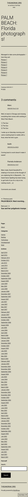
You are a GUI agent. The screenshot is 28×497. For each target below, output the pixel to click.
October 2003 (5, 397)
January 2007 (5, 315)
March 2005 (4, 359)
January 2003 (5, 421)
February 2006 (5, 338)
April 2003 (4, 413)
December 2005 (6, 343)
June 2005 (4, 353)
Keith (4, 89)
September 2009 (6, 278)
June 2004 (4, 379)
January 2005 (5, 364)
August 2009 (5, 281)
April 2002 (4, 444)
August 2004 (5, 374)
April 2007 (4, 309)
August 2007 (5, 299)
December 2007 (6, 294)
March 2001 (4, 457)
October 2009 (5, 276)
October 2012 (5, 260)
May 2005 (4, 356)
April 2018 (4, 252)
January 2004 (5, 390)
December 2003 (6, 392)
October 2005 (5, 346)
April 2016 (4, 255)
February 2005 (5, 361)
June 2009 (4, 284)
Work (2, 245)
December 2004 (6, 366)
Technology (4, 240)
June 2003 (4, 408)
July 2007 (4, 302)
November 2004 (6, 369)
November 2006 (6, 317)
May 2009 (4, 286)
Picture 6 (4, 73)
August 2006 (5, 325)
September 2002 (6, 431)
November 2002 (6, 426)
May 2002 (4, 441)
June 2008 (4, 289)
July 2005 (4, 351)
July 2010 (4, 263)
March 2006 (4, 335)
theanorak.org (14, 3)
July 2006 (4, 328)
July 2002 (4, 436)
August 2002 (5, 434)
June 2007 (4, 304)
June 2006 (4, 330)
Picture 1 (4, 60)
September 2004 (6, 372)
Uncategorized (5, 242)
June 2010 (4, 265)
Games (3, 235)
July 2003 (4, 405)
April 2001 (4, 454)
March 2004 (4, 387)
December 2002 (6, 423)
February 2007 (5, 312)
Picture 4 (4, 67)
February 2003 (5, 418)
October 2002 (5, 428)
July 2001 (4, 452)
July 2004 (4, 377)
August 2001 (5, 449)
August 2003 (5, 403)
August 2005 (5, 348)
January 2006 (5, 340)
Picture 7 (4, 75)
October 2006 (5, 320)
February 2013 (5, 258)
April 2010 (4, 268)
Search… (3, 464)
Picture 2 (4, 62)
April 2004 (4, 384)
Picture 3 (4, 65)
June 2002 (4, 439)
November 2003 (6, 395)
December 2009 (6, 273)
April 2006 (4, 333)
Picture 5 (4, 70)
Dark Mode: (23, 495)
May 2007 (4, 307)
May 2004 (4, 382)
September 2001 (6, 447)
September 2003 (6, 400)
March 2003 (4, 416)
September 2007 (6, 296)
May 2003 (4, 410)
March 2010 (4, 271)
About (3, 227)
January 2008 (5, 291)
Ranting (3, 237)
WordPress (16, 490)
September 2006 (6, 322)
